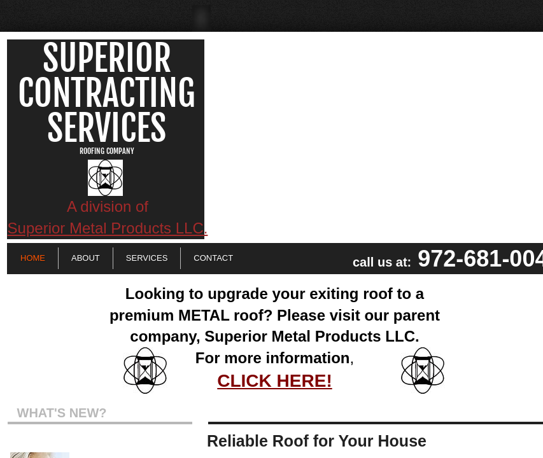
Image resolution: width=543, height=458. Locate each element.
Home (32, 258)
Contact (213, 258)
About (85, 258)
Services (147, 258)
